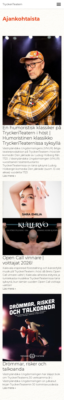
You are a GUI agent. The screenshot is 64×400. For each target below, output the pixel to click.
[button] (58, 4)
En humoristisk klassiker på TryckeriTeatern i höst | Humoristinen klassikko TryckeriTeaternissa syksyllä (32, 135)
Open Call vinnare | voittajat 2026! (23, 260)
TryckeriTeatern (12, 4)
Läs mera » (9, 175)
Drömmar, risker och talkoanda (24, 366)
